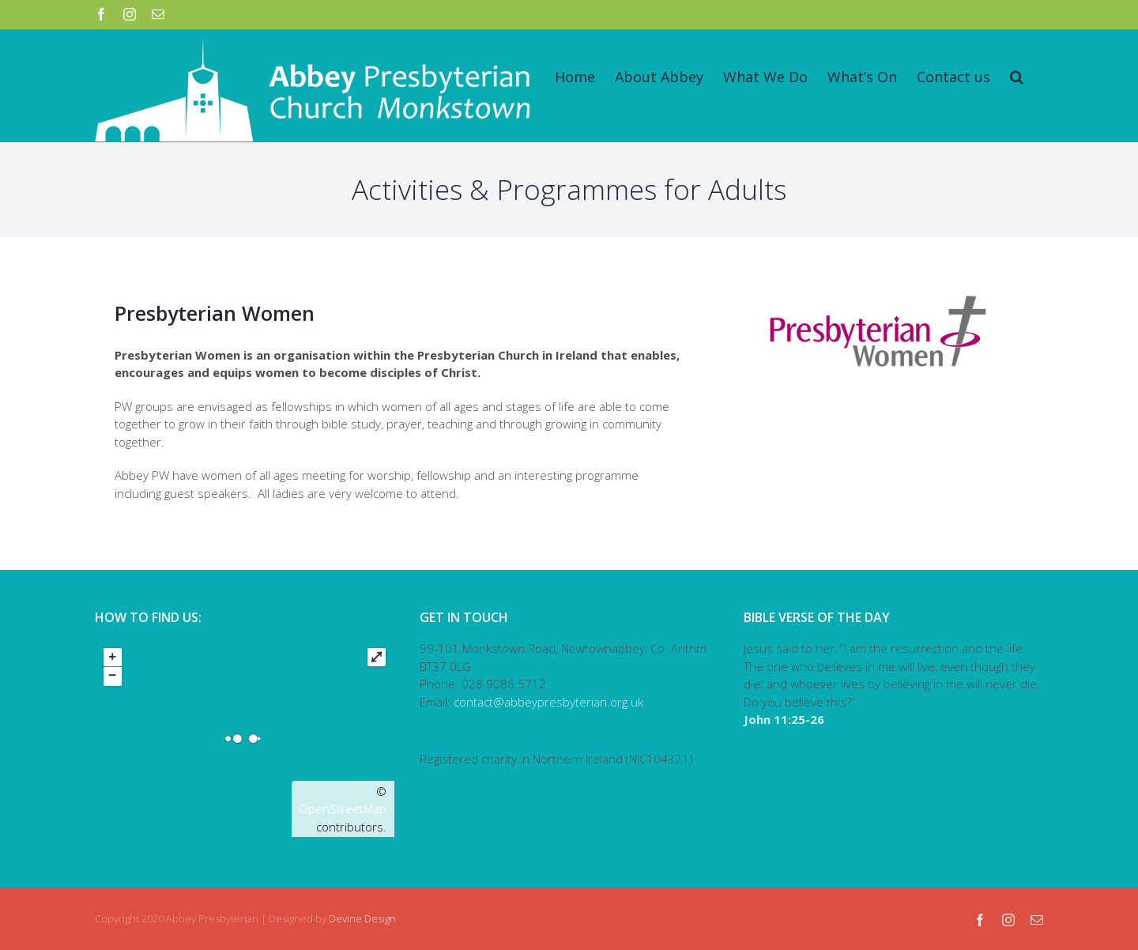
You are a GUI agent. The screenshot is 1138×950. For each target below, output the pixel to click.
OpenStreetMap (342, 808)
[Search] (1016, 76)
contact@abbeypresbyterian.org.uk (548, 702)
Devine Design (362, 918)
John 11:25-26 (784, 719)
